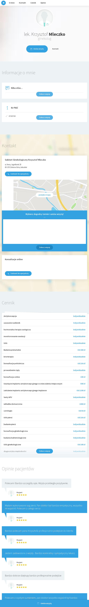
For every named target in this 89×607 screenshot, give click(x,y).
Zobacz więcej (44, 247)
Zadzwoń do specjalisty (18, 174)
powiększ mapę (44, 195)
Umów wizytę (37, 49)
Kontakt (55, 49)
